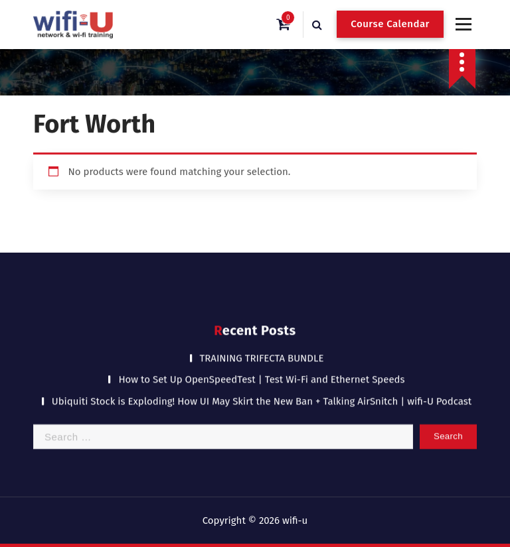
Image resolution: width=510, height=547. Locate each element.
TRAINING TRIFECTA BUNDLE (262, 352)
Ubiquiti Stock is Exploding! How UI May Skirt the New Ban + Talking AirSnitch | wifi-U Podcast (262, 395)
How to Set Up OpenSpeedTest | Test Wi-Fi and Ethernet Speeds (261, 374)
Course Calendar (390, 24)
